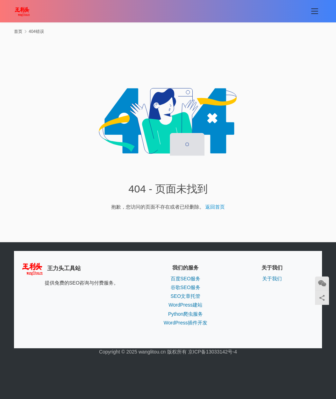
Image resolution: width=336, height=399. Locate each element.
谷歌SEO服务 (186, 287)
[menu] (314, 11)
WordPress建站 (185, 305)
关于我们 (272, 278)
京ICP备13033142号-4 (212, 352)
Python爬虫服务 (185, 314)
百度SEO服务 (186, 278)
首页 (18, 31)
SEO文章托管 (186, 296)
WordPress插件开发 (185, 323)
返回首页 (215, 207)
